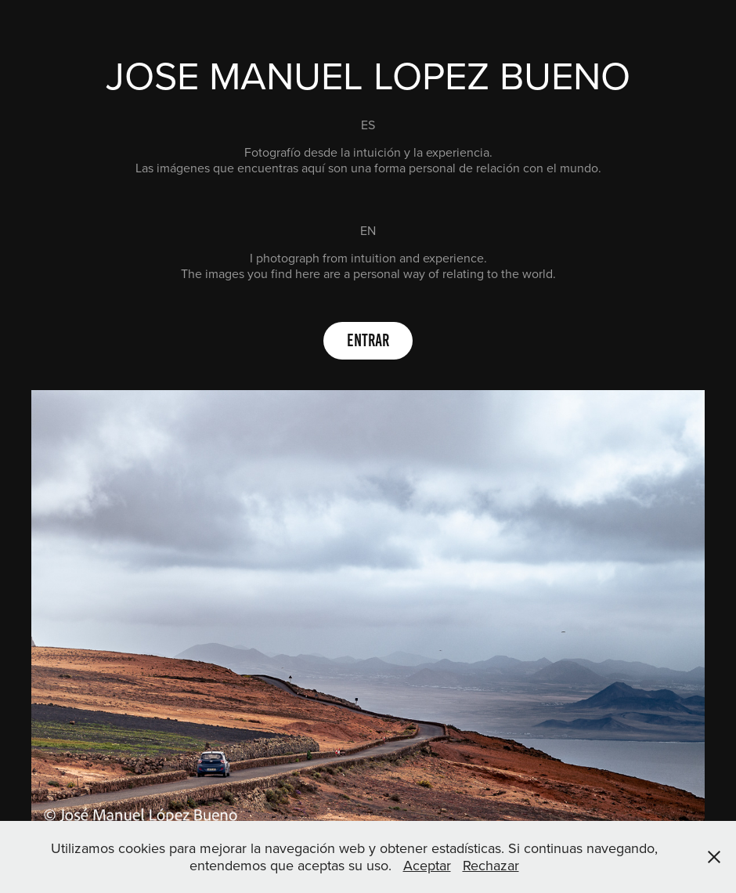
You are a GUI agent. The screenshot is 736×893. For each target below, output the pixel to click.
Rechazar (491, 865)
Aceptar (427, 865)
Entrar (368, 340)
